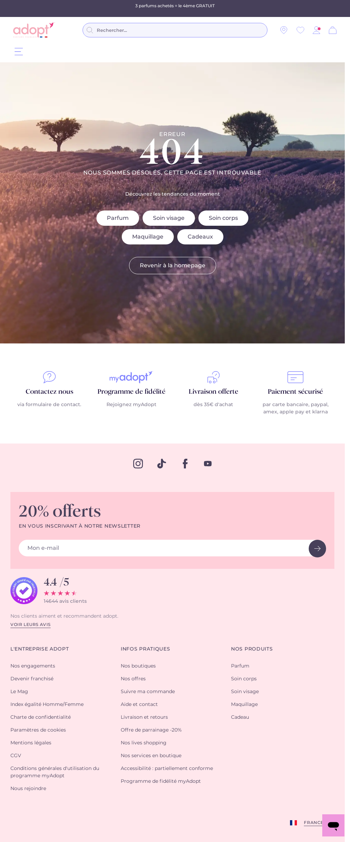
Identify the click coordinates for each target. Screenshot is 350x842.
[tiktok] (161, 463)
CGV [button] (15, 755)
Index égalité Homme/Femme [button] (47, 704)
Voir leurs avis (30, 624)
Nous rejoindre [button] (28, 788)
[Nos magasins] (283, 30)
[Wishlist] (300, 30)
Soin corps (223, 218)
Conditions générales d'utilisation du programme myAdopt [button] (54, 772)
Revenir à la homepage (172, 265)
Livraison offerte (213, 392)
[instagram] (138, 463)
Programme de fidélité (131, 392)
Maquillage (147, 237)
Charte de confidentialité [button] (40, 717)
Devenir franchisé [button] (31, 679)
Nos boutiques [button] (138, 666)
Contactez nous (49, 392)
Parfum (118, 218)
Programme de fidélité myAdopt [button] (161, 781)
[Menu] (18, 51)
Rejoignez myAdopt (131, 404)
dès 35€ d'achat (213, 404)
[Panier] (333, 30)
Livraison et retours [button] (144, 717)
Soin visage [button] (245, 691)
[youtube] (208, 463)
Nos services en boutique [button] (151, 755)
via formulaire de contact (48, 404)
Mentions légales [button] (30, 743)
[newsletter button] (317, 548)
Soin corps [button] (244, 679)
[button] (316, 30)
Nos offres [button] (133, 679)
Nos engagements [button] (32, 666)
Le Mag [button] (19, 691)
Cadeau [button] (240, 717)
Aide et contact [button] (139, 704)
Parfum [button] (240, 666)
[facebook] (185, 463)
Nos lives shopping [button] (144, 743)
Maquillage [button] (244, 704)
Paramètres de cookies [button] (38, 730)
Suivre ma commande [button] (148, 691)
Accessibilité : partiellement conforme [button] (167, 768)
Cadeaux (200, 237)
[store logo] (34, 30)
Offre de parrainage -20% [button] (151, 730)
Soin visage (169, 218)
